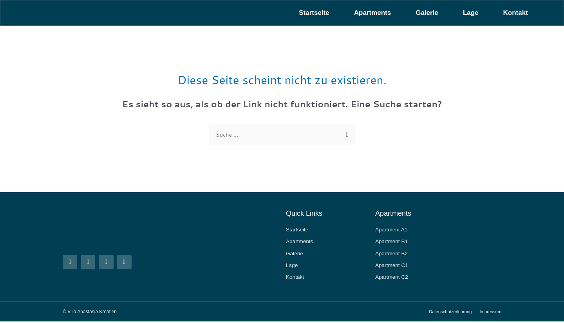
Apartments (372, 12)
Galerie (427, 12)
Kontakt (515, 12)
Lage (471, 12)
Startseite (314, 12)
